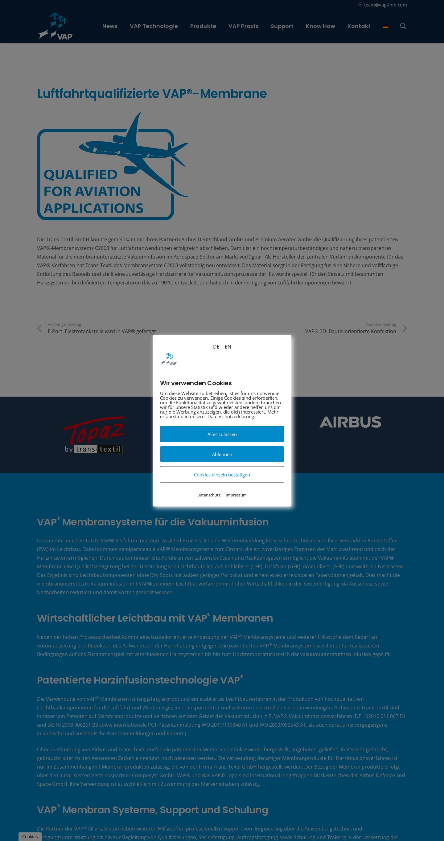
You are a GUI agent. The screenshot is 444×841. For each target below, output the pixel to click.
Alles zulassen (222, 434)
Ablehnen (222, 454)
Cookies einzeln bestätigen (222, 474)
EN (228, 346)
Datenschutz (208, 494)
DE (216, 346)
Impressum (236, 494)
